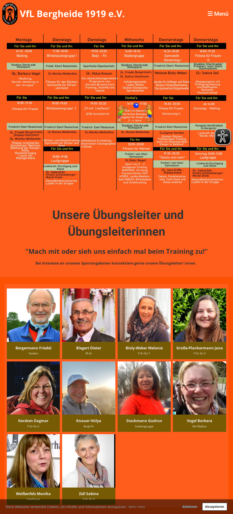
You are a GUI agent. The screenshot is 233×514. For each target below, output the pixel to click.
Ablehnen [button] (189, 506)
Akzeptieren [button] (214, 506)
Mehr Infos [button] (137, 507)
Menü (218, 13)
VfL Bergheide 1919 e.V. (72, 13)
